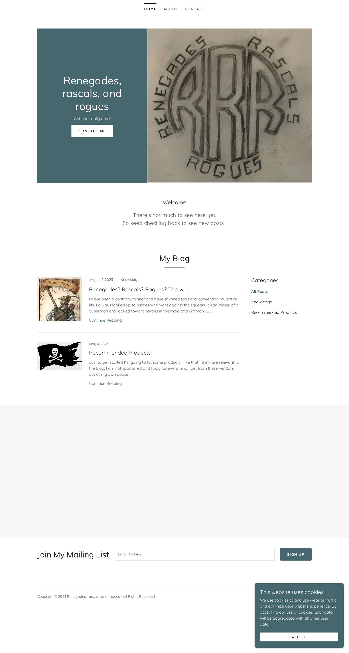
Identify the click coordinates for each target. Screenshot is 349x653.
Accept (299, 637)
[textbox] (195, 554)
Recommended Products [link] (274, 312)
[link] (92, 108)
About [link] (171, 9)
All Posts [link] (259, 291)
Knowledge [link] (261, 301)
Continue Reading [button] (105, 320)
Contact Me (92, 131)
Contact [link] (195, 9)
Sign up (295, 554)
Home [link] (150, 9)
